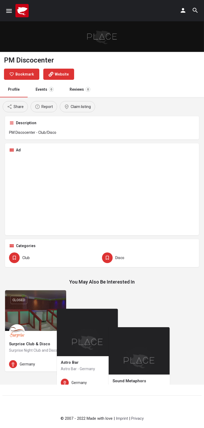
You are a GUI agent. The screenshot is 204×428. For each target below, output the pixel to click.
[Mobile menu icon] (9, 11)
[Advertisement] (102, 194)
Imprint (122, 418)
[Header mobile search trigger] (195, 10)
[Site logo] (22, 10)
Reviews (80, 89)
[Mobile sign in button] (183, 10)
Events (45, 89)
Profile (14, 89)
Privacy (137, 418)
